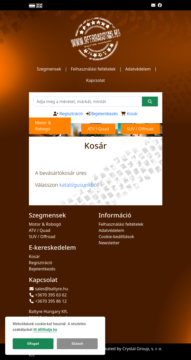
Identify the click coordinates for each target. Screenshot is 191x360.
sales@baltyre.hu (51, 289)
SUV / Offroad (42, 236)
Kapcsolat (95, 80)
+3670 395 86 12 (51, 301)
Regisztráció (71, 113)
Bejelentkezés (104, 113)
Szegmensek (49, 69)
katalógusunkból (78, 184)
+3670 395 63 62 (51, 295)
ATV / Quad (39, 230)
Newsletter (109, 243)
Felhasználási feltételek (93, 69)
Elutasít (77, 344)
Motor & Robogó (45, 224)
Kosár (132, 113)
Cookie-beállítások (116, 236)
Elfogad (33, 344)
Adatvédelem (138, 69)
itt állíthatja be (45, 329)
